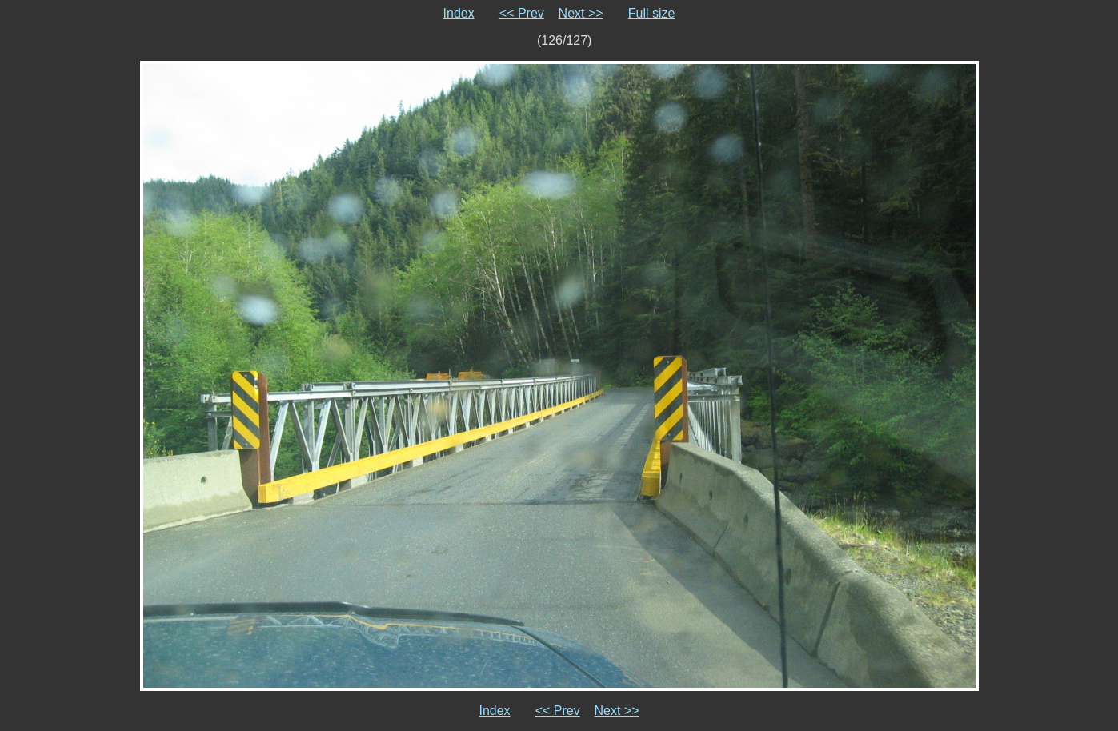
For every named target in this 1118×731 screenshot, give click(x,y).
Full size (651, 13)
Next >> (581, 13)
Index (459, 13)
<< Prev (521, 13)
